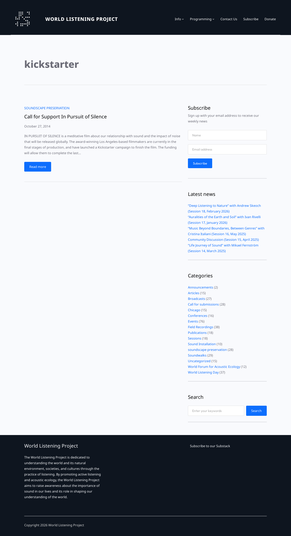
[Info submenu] (183, 19)
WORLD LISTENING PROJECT (81, 19)
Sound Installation (202, 344)
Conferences (197, 315)
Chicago (194, 310)
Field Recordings (200, 327)
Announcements (200, 287)
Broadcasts (196, 298)
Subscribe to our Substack (210, 446)
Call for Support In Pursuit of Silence (65, 116)
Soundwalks (197, 355)
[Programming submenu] (213, 19)
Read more (38, 168)
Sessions (194, 338)
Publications (197, 332)
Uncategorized (199, 361)
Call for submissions (203, 304)
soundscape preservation (47, 108)
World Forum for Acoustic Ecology (214, 366)
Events (193, 321)
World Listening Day (203, 372)
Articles (193, 293)
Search (256, 411)
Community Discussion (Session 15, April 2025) (223, 239)
